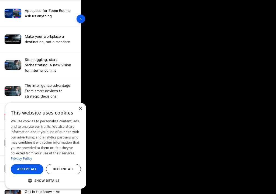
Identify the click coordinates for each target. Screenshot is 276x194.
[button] (46, 180)
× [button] (80, 109)
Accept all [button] (27, 169)
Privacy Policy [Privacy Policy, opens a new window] (21, 158)
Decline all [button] (63, 169)
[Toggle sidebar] (81, 19)
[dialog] (45, 146)
